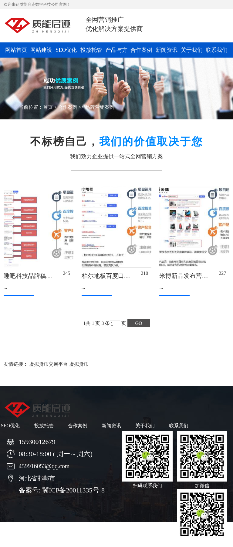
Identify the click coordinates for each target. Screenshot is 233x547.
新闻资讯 (166, 50)
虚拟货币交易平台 (48, 364)
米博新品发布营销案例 (189, 275)
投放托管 (91, 50)
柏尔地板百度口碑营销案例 (118, 275)
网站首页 (16, 50)
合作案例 (141, 50)
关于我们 (192, 50)
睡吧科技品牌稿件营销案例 (40, 275)
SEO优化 (66, 50)
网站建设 (41, 50)
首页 (48, 107)
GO (138, 323)
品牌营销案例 (99, 107)
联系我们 (217, 50)
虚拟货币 (79, 364)
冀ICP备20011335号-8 (73, 490)
